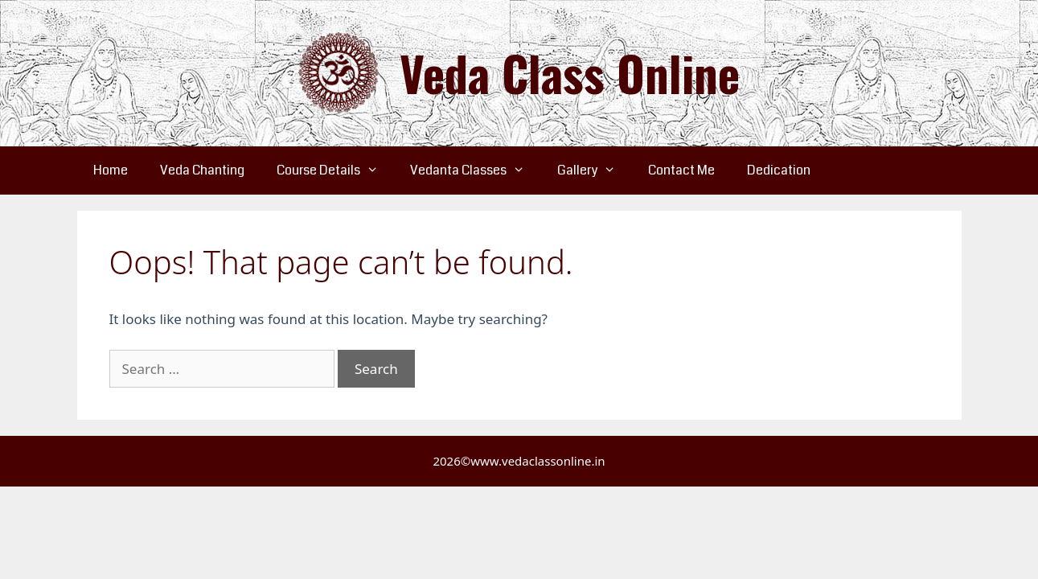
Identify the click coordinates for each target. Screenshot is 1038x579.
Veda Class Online (570, 73)
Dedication (778, 170)
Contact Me (681, 170)
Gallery (594, 170)
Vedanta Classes (475, 170)
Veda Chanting (202, 170)
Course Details (336, 170)
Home (110, 170)
